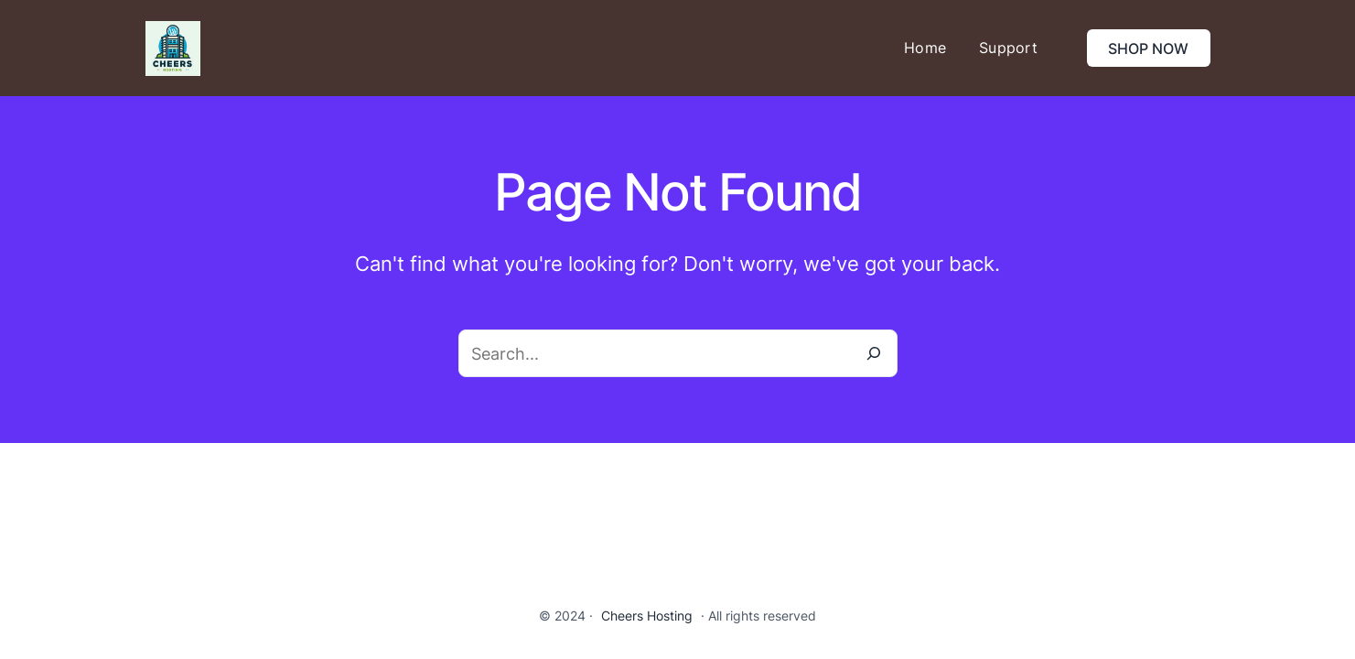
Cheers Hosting (647, 615)
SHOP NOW (1148, 48)
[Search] (874, 353)
